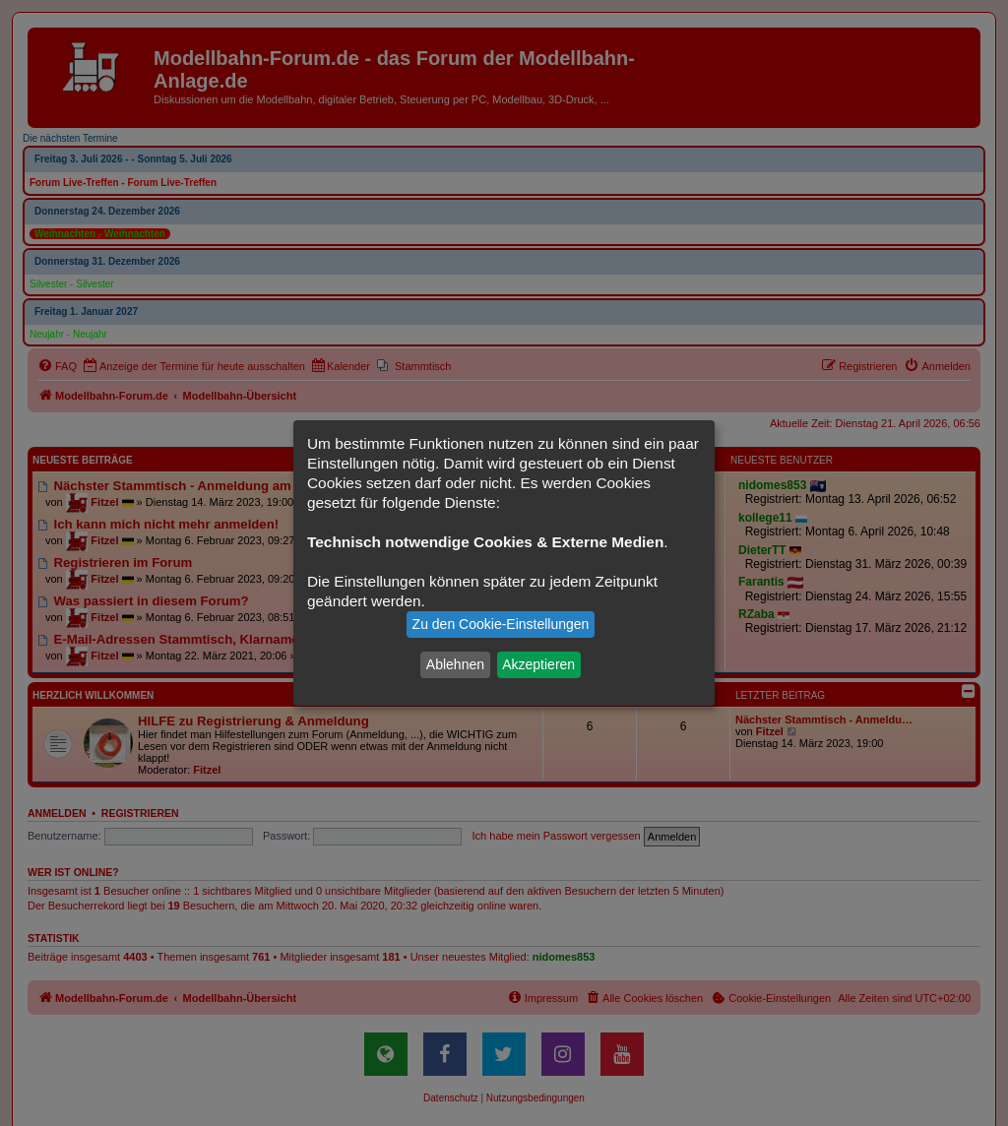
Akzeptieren (538, 664)
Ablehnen (455, 664)
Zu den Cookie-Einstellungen (501, 624)
